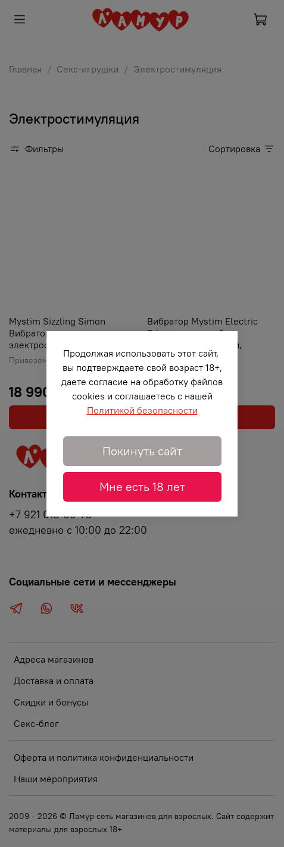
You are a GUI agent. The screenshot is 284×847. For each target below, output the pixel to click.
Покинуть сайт (142, 450)
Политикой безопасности (142, 410)
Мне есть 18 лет (142, 486)
